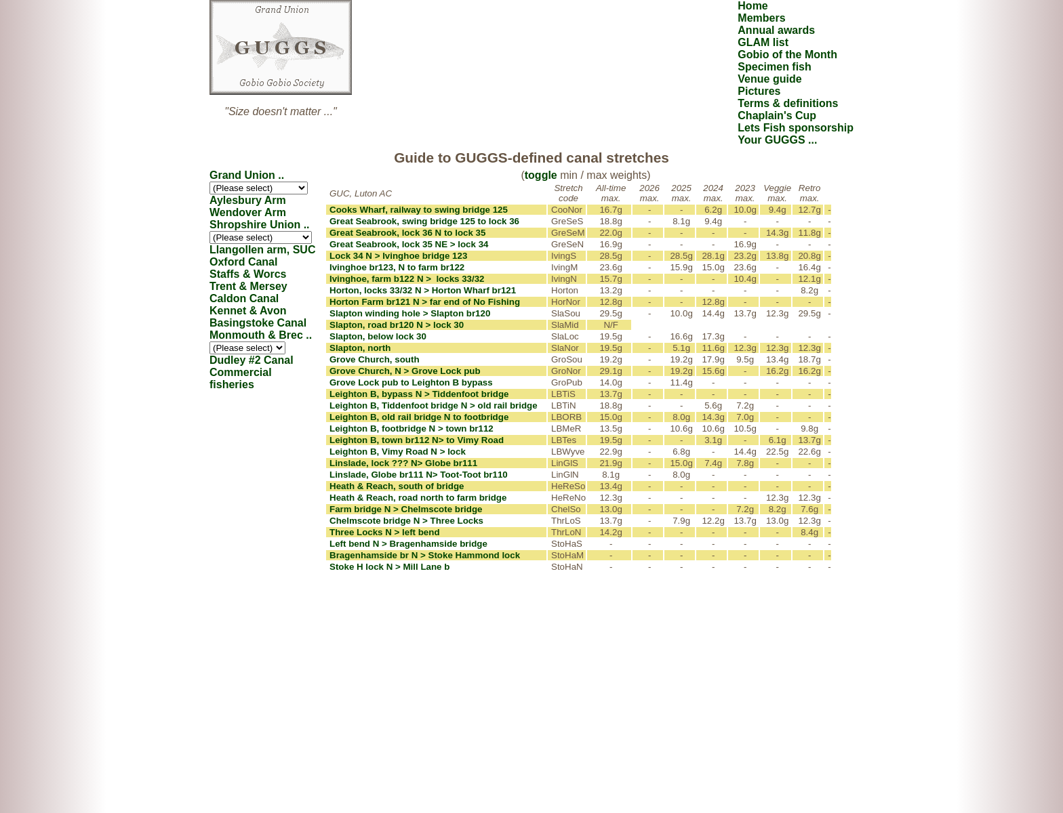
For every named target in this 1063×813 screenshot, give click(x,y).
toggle (541, 175)
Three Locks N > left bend (384, 532)
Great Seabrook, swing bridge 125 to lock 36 (424, 221)
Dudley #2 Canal (251, 360)
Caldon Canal (244, 298)
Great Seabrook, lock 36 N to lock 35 (407, 233)
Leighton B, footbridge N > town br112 (411, 428)
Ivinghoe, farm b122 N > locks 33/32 (407, 279)
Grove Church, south (374, 359)
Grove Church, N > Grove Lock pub (405, 371)
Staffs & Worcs (248, 274)
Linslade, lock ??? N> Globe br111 (403, 463)
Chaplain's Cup (777, 115)
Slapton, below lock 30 (377, 336)
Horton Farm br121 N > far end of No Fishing (424, 302)
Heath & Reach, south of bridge (396, 486)
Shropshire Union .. (259, 224)
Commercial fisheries (240, 378)
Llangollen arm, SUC (262, 249)
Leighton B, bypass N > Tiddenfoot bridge (418, 394)
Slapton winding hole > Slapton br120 (409, 313)
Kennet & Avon (247, 310)
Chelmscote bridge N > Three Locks (406, 521)
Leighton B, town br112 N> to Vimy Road (416, 440)
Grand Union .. (246, 175)
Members (761, 18)
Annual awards (776, 30)
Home (752, 6)
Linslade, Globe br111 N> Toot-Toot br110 (418, 475)
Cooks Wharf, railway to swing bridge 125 (418, 210)
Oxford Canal (243, 262)
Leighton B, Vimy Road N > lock (397, 451)
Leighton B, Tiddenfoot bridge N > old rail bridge (433, 405)
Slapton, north (359, 348)
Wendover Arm (247, 212)
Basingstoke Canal (257, 323)
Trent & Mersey (248, 286)
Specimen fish (774, 66)
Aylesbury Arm (247, 200)
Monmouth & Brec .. (260, 335)
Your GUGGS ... (777, 140)
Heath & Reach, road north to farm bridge (417, 498)
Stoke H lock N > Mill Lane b (389, 567)
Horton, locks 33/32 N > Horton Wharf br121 (422, 290)
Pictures (759, 91)
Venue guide (769, 79)
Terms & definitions (788, 103)
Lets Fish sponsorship (796, 127)
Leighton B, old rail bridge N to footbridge (418, 417)
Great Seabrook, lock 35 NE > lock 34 (408, 244)
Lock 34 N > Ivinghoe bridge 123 (398, 256)
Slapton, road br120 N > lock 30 (396, 325)
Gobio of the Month (787, 54)
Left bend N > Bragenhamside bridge (408, 544)
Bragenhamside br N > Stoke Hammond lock (424, 555)
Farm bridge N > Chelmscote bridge (406, 509)
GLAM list (763, 42)
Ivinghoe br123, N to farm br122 (396, 267)
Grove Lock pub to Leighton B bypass (411, 382)
